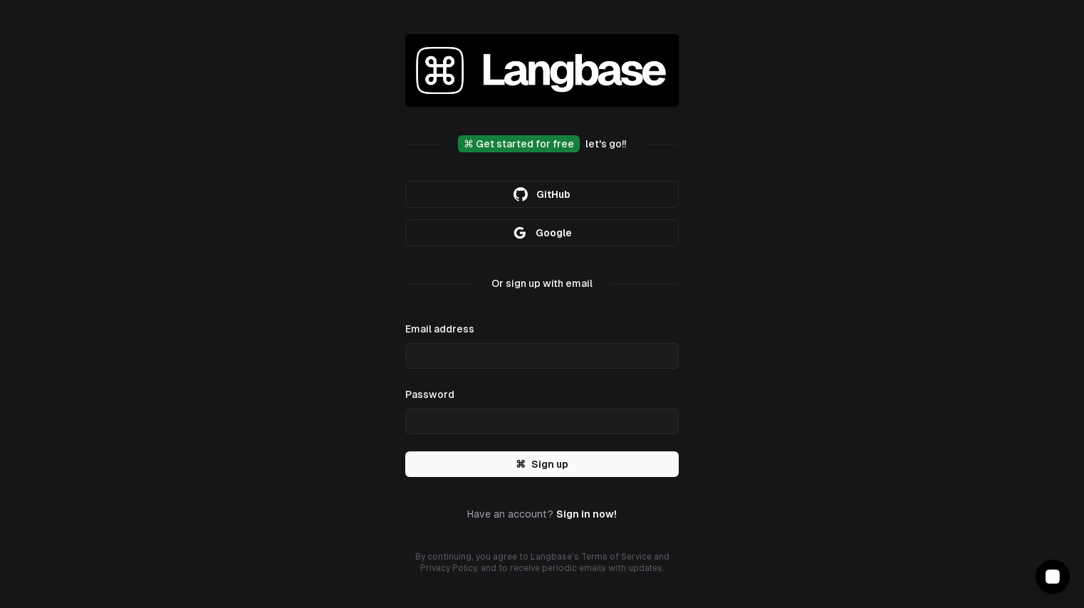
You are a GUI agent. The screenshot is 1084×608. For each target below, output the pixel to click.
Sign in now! (586, 514)
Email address (439, 329)
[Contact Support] (1053, 577)
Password (429, 394)
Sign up (542, 464)
